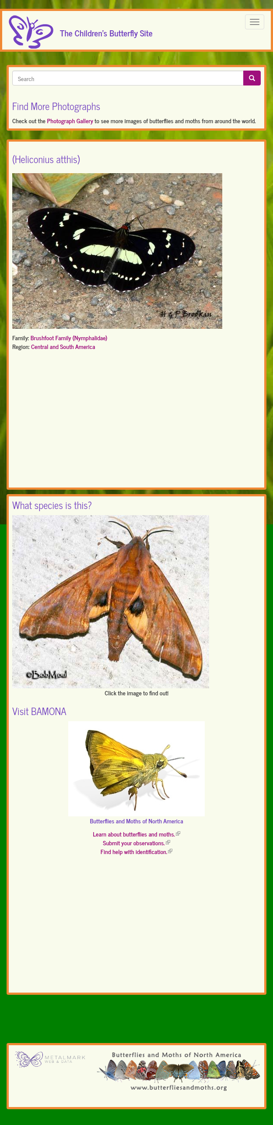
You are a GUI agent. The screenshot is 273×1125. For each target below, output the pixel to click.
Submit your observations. (136, 842)
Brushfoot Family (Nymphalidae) (69, 337)
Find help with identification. (136, 851)
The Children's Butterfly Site (106, 30)
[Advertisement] (136, 421)
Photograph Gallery (70, 120)
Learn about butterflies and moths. (136, 834)
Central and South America (63, 346)
